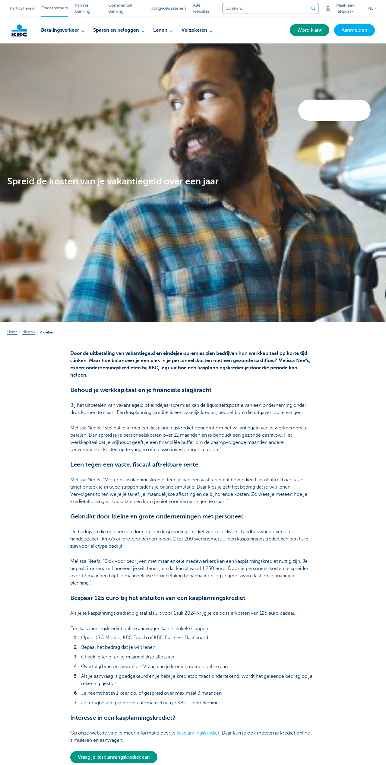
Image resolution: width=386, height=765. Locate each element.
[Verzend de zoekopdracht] (313, 8)
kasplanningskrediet (198, 733)
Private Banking (82, 8)
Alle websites (201, 8)
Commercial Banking (120, 8)
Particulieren (22, 8)
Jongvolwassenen (168, 8)
